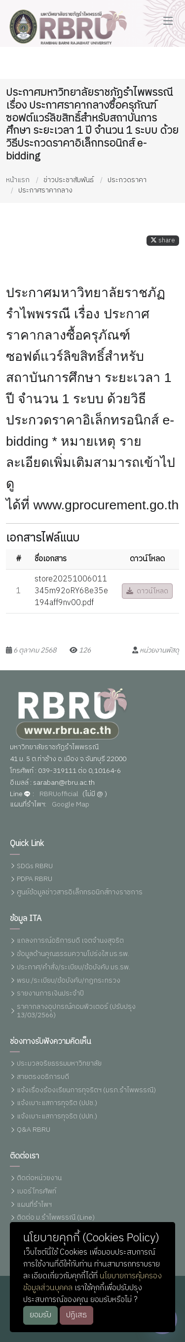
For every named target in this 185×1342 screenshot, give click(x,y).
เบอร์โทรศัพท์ (36, 1192)
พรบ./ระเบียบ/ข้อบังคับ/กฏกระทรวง (68, 981)
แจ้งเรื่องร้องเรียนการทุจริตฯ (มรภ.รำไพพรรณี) (86, 1090)
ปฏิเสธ (76, 1315)
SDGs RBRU (35, 866)
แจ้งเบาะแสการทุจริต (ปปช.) (57, 1103)
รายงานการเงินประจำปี (50, 994)
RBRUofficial (58, 794)
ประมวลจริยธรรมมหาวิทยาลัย (59, 1064)
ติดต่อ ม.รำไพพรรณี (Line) (56, 1218)
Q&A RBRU (33, 1130)
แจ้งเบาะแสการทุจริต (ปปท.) (57, 1116)
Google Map (70, 805)
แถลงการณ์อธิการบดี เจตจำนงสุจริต (70, 941)
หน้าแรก (18, 180)
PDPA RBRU (34, 879)
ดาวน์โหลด (147, 591)
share (162, 240)
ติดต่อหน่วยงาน (39, 1178)
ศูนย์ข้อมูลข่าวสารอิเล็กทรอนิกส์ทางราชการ (80, 892)
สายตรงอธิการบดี (43, 1077)
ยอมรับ (40, 1315)
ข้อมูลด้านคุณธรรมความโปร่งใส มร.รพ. (73, 954)
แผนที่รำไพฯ (34, 1205)
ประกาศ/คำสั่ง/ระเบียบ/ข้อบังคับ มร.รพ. (73, 967)
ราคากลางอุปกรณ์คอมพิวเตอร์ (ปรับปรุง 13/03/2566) (76, 1011)
